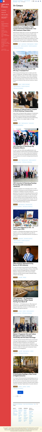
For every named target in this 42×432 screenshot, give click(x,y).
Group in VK (3, 12)
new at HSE (20, 277)
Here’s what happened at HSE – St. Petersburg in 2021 (23, 228)
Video (30, 423)
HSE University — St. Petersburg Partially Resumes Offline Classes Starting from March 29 (23, 300)
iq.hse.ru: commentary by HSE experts (31, 417)
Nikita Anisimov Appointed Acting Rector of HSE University (23, 264)
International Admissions (20, 410)
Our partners (3, 10)
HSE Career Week (4, 14)
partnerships (16, 353)
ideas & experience (30, 43)
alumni (19, 43)
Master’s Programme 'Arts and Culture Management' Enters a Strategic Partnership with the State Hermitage (24, 335)
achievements (31, 123)
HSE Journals (31, 413)
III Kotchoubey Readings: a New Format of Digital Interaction (24, 375)
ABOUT (14, 408)
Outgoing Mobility (20, 421)
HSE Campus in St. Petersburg (18, 47)
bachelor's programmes (33, 45)
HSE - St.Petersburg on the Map (15, 413)
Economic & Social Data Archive (31, 421)
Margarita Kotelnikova (4, 23)
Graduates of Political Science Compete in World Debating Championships (25, 110)
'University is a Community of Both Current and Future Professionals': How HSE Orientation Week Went (24, 28)
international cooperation (18, 206)
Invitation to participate (26, 84)
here (8, 428)
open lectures (24, 43)
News (35, 404)
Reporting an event (17, 45)
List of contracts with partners (4, 17)
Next (20, 392)
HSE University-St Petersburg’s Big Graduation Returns (23, 147)
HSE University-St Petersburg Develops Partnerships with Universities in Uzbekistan (25, 184)
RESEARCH (26, 408)
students (36, 43)
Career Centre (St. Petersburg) (28, 404)
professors (20, 311)
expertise (24, 386)
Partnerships (15, 409)
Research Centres (25, 410)
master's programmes (24, 45)
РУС (32, 1)
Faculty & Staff (15, 411)
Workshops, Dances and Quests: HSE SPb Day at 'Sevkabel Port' (24, 70)
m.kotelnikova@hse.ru (4, 25)
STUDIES (20, 408)
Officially (24, 277)
